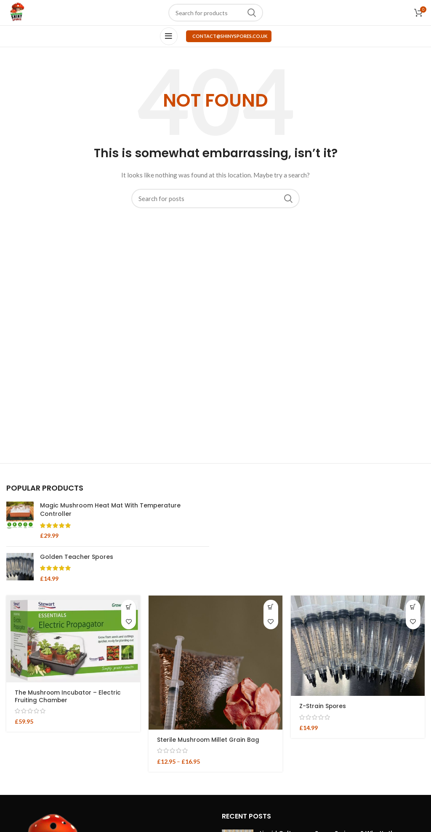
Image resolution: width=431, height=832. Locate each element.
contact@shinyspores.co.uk (229, 36)
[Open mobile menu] (169, 36)
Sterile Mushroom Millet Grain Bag (209, 739)
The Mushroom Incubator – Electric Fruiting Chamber (68, 696)
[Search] (215, 12)
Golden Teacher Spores (76, 557)
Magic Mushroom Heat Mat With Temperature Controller (110, 510)
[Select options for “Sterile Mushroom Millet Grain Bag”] (270, 607)
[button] (128, 607)
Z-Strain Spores (323, 706)
